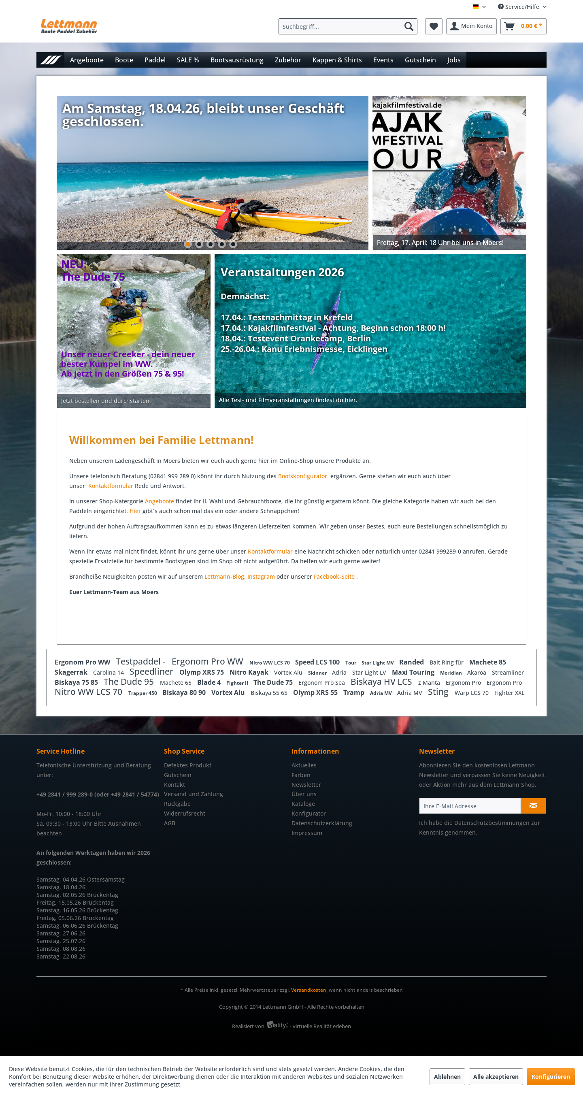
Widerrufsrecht (184, 813)
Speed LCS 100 (318, 662)
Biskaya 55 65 (270, 693)
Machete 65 (176, 682)
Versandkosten (308, 989)
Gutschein (177, 775)
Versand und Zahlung (193, 794)
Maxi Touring (414, 672)
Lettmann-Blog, (225, 576)
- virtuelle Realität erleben (320, 1026)
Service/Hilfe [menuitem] (519, 7)
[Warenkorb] (523, 26)
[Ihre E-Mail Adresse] (470, 806)
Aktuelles (304, 765)
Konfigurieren (551, 1076)
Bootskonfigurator (303, 476)
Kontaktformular (110, 486)
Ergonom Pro (464, 682)
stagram (264, 576)
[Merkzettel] (434, 26)
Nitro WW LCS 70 (270, 662)
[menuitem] (350, 26)
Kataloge (303, 803)
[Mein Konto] (471, 26)
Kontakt (174, 784)
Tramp (354, 692)
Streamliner (508, 672)
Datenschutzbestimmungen (492, 822)
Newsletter (306, 784)
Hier (136, 511)
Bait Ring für (447, 662)
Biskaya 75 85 (77, 682)
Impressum (307, 833)
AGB (169, 823)
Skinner (318, 672)
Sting (439, 691)
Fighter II (237, 683)
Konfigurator (309, 813)
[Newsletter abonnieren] (533, 806)
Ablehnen (447, 1076)
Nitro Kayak (250, 672)
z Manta (430, 682)
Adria (340, 672)
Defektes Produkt (187, 765)
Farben (301, 775)
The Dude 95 (130, 681)
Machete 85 (487, 662)
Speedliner (152, 671)
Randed (412, 662)
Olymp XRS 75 (202, 672)
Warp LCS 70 (472, 693)
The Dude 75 (273, 682)
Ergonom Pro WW (83, 662)
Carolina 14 (109, 672)
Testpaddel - (142, 661)
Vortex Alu (289, 672)
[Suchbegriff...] (348, 26)
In (250, 576)
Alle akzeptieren (496, 1076)
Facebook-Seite (334, 576)
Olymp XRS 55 (316, 692)
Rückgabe (177, 803)
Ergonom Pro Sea (322, 682)
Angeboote (159, 501)
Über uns (304, 794)
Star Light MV (378, 662)
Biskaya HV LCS (382, 681)
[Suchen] (408, 26)
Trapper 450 (143, 693)
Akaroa (477, 672)
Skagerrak (72, 672)
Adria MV (381, 693)
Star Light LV (370, 672)
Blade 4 (209, 682)
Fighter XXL (509, 693)
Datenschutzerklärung (322, 823)
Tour (351, 662)
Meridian (451, 672)
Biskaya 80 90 (184, 692)
